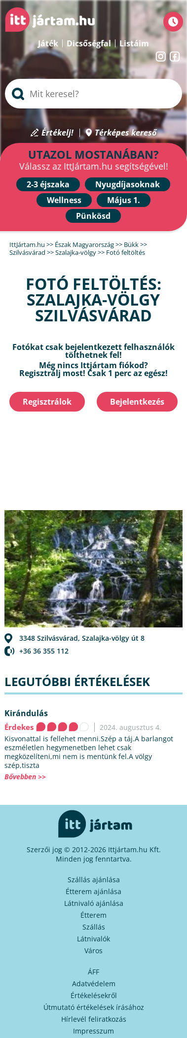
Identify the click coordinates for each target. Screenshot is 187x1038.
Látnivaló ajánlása (93, 903)
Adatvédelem (93, 983)
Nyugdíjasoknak (127, 184)
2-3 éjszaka (48, 184)
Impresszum (93, 1031)
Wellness (64, 200)
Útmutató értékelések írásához (93, 1007)
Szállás (93, 927)
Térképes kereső (125, 133)
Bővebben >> (25, 776)
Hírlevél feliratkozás (93, 1019)
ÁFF (93, 971)
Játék (48, 43)
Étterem (93, 915)
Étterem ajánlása (93, 891)
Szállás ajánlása (94, 879)
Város (93, 950)
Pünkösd (93, 215)
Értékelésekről (94, 995)
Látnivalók (93, 938)
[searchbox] (93, 93)
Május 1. (123, 200)
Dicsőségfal (89, 43)
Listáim (134, 43)
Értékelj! (57, 133)
